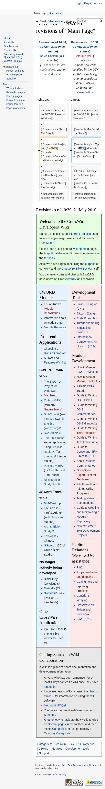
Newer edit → (85, 92)
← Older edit (53, 74)
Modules (57, 748)
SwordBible (51, 433)
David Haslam (49, 56)
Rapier (48, 451)
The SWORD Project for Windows (52, 386)
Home (7, 38)
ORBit (55, 447)
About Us (9, 42)
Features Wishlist (55, 362)
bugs (47, 253)
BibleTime (50, 414)
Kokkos (48, 536)
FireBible (49, 508)
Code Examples (87, 318)
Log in (79, 3)
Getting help (84, 581)
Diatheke (49, 588)
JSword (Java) (86, 313)
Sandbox (49, 714)
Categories (59, 728)
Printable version (15, 100)
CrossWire (46, 243)
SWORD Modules (88, 371)
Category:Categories (57, 733)
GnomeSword (52, 409)
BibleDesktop (52, 503)
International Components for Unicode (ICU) (87, 341)
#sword (69, 279)
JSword (44, 748)
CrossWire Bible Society (76, 268)
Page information (15, 108)
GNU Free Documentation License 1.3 (81, 765)
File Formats (85, 484)
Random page (14, 74)
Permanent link (14, 104)
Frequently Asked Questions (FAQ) (13, 56)
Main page (40, 13)
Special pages (57, 724)
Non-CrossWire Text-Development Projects (88, 531)
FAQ (79, 567)
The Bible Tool (53, 438)
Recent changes (15, 70)
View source (56, 21)
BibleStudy (50, 579)
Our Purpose (11, 46)
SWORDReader (54, 593)
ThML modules (86, 432)
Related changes (15, 92)
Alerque (81, 56)
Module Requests (55, 327)
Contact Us (10, 50)
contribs (52, 60)
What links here (14, 88)
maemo (48, 456)
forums (48, 258)
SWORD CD (85, 618)
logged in (49, 686)
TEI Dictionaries (87, 442)
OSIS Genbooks (87, 423)
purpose (90, 264)
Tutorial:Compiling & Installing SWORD (88, 327)
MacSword (50, 395)
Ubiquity (56, 517)
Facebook (83, 614)
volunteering (81, 248)
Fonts (58, 322)
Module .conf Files (88, 381)
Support (44, 753)
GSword (49, 545)
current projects (81, 233)
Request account (93, 3)
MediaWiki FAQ (53, 705)
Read (43, 21)
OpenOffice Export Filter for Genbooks (86, 475)
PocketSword (52, 465)
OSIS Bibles (84, 400)
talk (62, 56)
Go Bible (49, 629)
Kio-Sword (56, 418)
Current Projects (13, 61)
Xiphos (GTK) (52, 400)
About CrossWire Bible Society (50, 774)
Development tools (77, 748)
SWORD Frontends (82, 744)
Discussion (55, 13)
